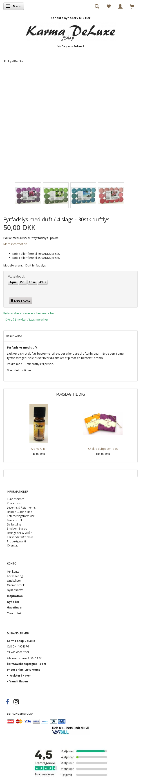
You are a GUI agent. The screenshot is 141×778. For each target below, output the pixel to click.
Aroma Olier (39, 448)
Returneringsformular (20, 516)
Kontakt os (14, 503)
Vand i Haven (18, 681)
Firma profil (14, 520)
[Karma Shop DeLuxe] (70, 30)
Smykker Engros (17, 528)
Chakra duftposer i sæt (103, 448)
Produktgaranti (16, 541)
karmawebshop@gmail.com (26, 664)
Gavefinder (14, 607)
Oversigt (12, 545)
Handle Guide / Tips (19, 512)
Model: (16, 276)
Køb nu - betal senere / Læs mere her (29, 313)
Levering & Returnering (21, 507)
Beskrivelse (14, 336)
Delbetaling (14, 524)
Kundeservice (15, 499)
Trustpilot (14, 613)
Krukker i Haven (20, 675)
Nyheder (13, 602)
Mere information (15, 244)
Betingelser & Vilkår (19, 533)
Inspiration (15, 596)
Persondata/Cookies (20, 537)
